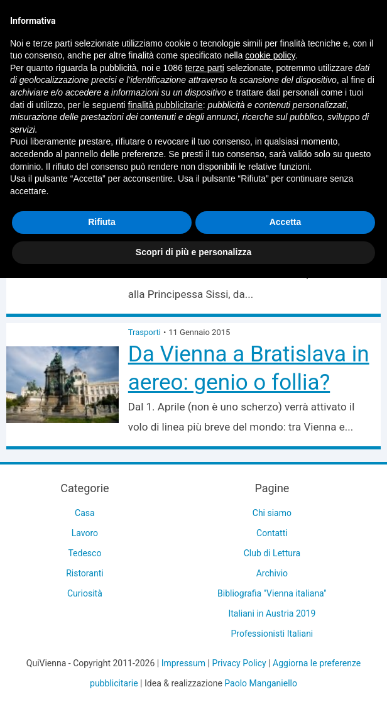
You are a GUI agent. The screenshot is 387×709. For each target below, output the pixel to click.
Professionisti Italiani (272, 634)
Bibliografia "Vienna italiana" (272, 593)
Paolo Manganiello (260, 683)
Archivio (272, 573)
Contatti (272, 533)
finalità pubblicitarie (165, 105)
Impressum (183, 663)
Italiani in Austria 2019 (271, 613)
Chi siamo (272, 513)
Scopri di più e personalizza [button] (193, 252)
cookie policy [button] (270, 55)
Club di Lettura (272, 553)
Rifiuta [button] (102, 222)
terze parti (204, 68)
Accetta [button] (286, 222)
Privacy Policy (239, 663)
